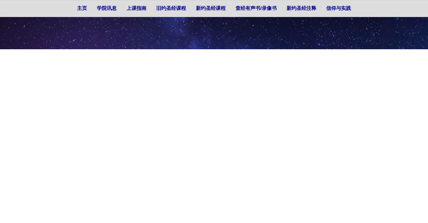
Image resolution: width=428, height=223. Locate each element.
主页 (82, 8)
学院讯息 (107, 8)
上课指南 (136, 8)
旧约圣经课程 (171, 8)
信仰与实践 (338, 8)
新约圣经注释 (301, 8)
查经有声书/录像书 (256, 8)
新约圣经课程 (211, 8)
